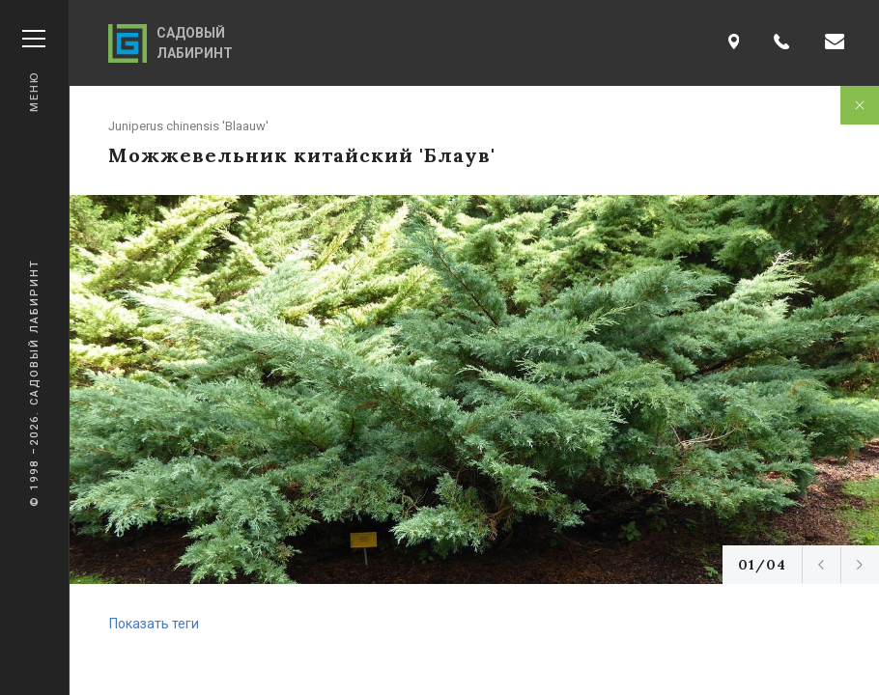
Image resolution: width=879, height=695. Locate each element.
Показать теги (154, 623)
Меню (33, 71)
